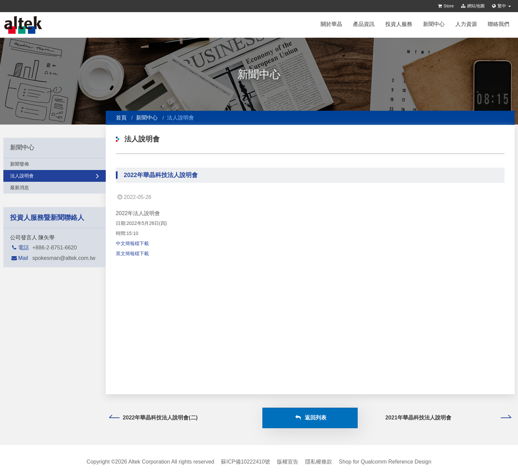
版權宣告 (287, 462)
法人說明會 (54, 176)
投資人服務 (398, 24)
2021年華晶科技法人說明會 (448, 417)
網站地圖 (473, 5)
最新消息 (54, 187)
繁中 (501, 5)
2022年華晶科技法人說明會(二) (153, 417)
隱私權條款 (318, 462)
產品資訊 (364, 24)
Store (446, 5)
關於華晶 (331, 24)
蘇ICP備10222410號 (245, 462)
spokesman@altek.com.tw (63, 258)
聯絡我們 (498, 24)
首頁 (121, 118)
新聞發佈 (54, 164)
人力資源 (466, 24)
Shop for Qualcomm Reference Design (385, 462)
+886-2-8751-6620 (54, 247)
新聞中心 (434, 24)
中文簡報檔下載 (132, 243)
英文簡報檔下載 (132, 253)
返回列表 (310, 417)
